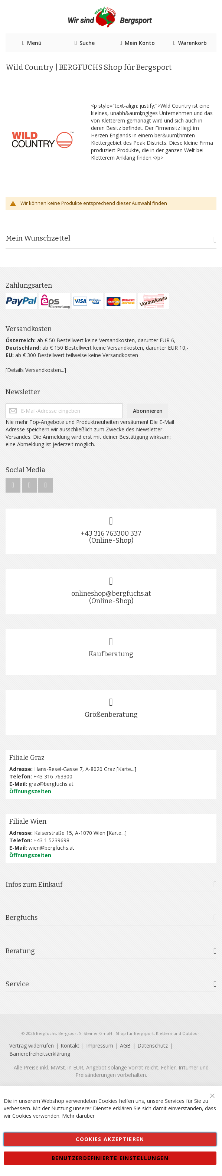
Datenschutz (152, 1045)
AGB (125, 1045)
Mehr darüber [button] (78, 1115)
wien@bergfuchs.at (51, 847)
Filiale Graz (27, 758)
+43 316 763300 (52, 776)
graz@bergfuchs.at (51, 783)
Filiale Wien (27, 821)
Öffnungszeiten (30, 791)
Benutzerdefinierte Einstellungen (110, 1158)
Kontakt (70, 1045)
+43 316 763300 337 (111, 533)
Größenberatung (111, 714)
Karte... (126, 768)
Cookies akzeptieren (110, 1139)
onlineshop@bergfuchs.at (111, 593)
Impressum (99, 1045)
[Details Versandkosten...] (36, 369)
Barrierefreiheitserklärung (39, 1053)
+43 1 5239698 (51, 840)
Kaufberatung (111, 654)
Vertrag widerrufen (31, 1045)
